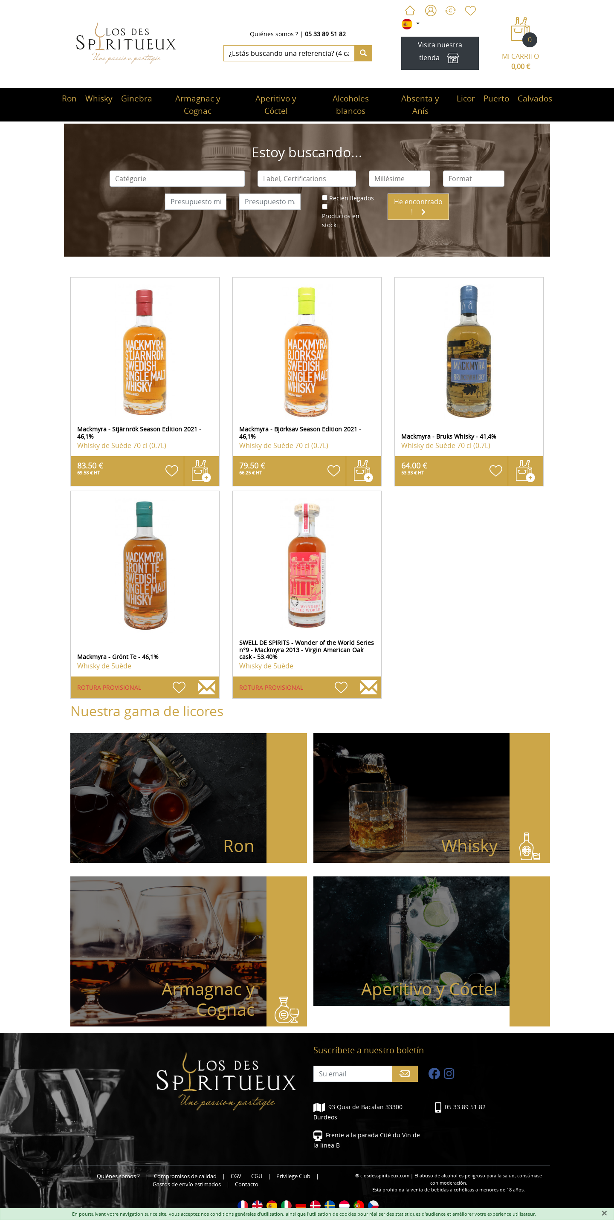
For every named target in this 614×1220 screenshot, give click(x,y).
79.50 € (252, 468)
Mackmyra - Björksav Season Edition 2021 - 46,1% (300, 432)
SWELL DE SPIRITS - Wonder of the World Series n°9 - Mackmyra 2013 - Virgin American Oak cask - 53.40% (306, 650)
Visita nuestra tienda (440, 53)
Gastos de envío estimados (187, 1184)
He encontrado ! (418, 207)
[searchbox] (177, 178)
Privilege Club (293, 1176)
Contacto (246, 1184)
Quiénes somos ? (274, 34)
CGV (236, 1176)
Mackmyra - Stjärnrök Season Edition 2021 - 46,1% (139, 432)
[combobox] (177, 179)
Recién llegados (351, 198)
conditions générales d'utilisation (246, 1214)
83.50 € (90, 468)
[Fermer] (604, 1213)
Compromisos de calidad (185, 1176)
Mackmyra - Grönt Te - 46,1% (118, 657)
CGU (256, 1176)
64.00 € (414, 468)
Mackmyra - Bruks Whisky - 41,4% (448, 436)
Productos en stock (340, 220)
